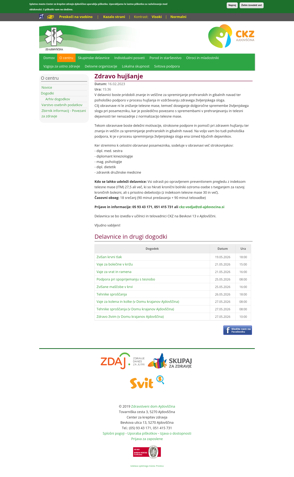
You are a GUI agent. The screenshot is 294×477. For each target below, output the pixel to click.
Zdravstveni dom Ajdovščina (153, 406)
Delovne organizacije (101, 66)
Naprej (232, 5)
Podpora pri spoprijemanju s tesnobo (126, 279)
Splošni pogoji (114, 433)
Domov (49, 58)
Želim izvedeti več (251, 5)
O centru (66, 58)
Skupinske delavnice (94, 58)
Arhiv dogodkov (57, 99)
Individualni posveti (129, 58)
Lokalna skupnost (135, 66)
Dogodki (47, 93)
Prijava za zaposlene (147, 438)
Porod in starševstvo (165, 58)
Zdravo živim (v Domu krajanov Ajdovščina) (130, 316)
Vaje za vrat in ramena (114, 271)
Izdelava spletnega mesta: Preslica (147, 465)
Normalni (178, 16)
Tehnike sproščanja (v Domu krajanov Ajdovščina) (135, 309)
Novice (46, 87)
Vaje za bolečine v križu (115, 264)
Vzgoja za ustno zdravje (62, 66)
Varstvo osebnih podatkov (61, 105)
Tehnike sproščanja (112, 294)
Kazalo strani (114, 16)
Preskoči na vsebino (76, 16)
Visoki (157, 16)
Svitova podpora (167, 66)
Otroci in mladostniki (202, 58)
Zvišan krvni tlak (109, 257)
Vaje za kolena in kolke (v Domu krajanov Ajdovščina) (138, 301)
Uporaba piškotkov (142, 433)
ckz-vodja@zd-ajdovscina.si (201, 207)
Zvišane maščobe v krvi (115, 286)
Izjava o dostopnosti (175, 433)
